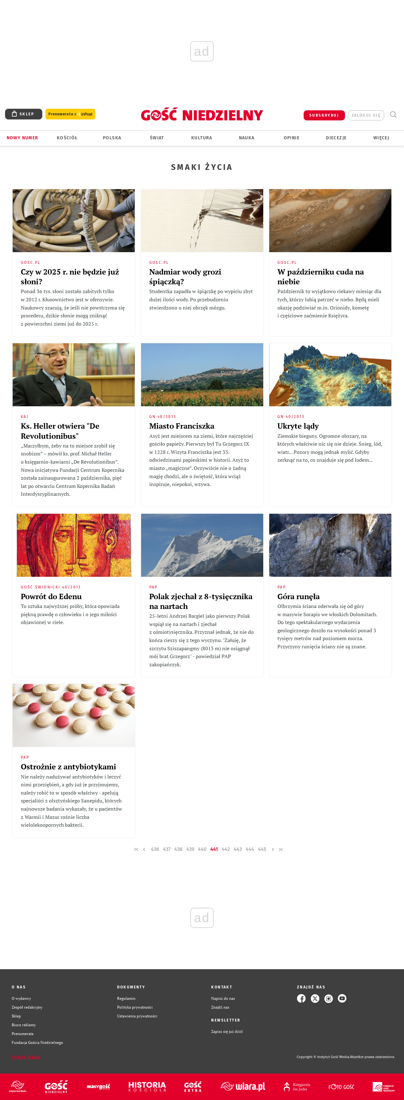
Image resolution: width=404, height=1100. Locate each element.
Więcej (381, 138)
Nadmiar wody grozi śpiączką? (185, 277)
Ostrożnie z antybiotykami (68, 766)
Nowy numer (23, 138)
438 (178, 849)
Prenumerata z (70, 114)
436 (155, 849)
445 (262, 849)
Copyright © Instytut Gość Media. (323, 1057)
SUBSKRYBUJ (324, 115)
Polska (112, 138)
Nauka (247, 138)
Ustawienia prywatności (137, 1016)
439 (190, 849)
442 (226, 849)
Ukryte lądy (298, 426)
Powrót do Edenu (51, 596)
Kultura (201, 138)
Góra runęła (298, 596)
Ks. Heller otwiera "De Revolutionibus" (60, 431)
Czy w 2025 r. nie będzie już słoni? (70, 277)
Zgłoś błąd (26, 1057)
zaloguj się (366, 115)
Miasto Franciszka (181, 426)
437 (166, 849)
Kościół (67, 138)
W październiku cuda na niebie (320, 277)
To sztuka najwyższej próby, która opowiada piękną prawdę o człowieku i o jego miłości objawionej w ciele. (70, 614)
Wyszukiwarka (393, 114)
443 (238, 849)
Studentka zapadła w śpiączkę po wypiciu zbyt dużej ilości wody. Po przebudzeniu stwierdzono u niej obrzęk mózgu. (201, 299)
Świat (157, 138)
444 (250, 849)
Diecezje (336, 138)
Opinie (292, 138)
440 (202, 849)
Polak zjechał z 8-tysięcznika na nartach (200, 601)
